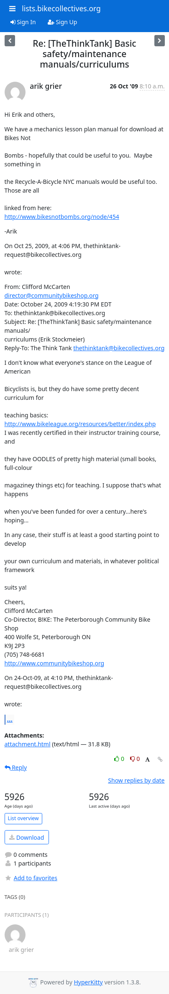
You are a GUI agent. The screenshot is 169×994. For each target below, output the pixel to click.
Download (26, 837)
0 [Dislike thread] (135, 759)
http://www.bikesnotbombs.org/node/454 (62, 217)
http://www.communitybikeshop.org (55, 663)
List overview (23, 818)
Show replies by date (136, 780)
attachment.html (28, 744)
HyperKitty (88, 982)
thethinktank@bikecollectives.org (118, 348)
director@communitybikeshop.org (52, 295)
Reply (16, 767)
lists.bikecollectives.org (61, 8)
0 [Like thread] (119, 759)
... (10, 719)
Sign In (23, 22)
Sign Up (62, 22)
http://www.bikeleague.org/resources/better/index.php (80, 424)
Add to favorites (31, 878)
